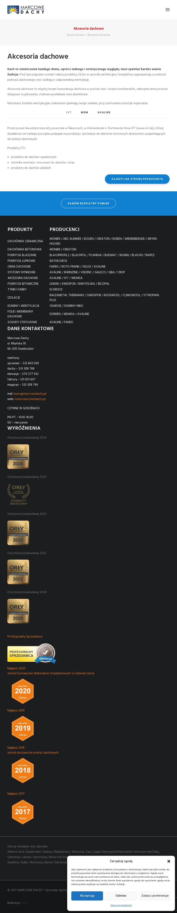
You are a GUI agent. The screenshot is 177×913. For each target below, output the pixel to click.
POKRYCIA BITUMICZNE (23, 283)
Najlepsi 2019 (16, 710)
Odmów (121, 895)
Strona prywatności (121, 905)
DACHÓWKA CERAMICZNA (25, 241)
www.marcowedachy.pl (30, 399)
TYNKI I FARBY (17, 289)
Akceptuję (87, 895)
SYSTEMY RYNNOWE (21, 272)
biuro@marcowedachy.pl (30, 393)
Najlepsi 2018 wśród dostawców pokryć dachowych (33, 750)
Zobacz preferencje (155, 895)
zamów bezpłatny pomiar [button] (88, 199)
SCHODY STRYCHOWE (22, 322)
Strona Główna (75, 35)
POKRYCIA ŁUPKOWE (21, 261)
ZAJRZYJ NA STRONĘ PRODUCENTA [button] (137, 179)
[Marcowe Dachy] (25, 10)
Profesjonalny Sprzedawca (24, 636)
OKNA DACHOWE (19, 266)
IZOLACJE (14, 297)
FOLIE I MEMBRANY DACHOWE (20, 314)
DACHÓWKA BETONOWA (25, 249)
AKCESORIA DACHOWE (23, 278)
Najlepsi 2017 (16, 793)
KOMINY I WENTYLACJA (23, 306)
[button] (169, 861)
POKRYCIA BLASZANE (22, 255)
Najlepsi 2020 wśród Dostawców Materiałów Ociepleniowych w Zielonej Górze (50, 671)
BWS (24, 903)
